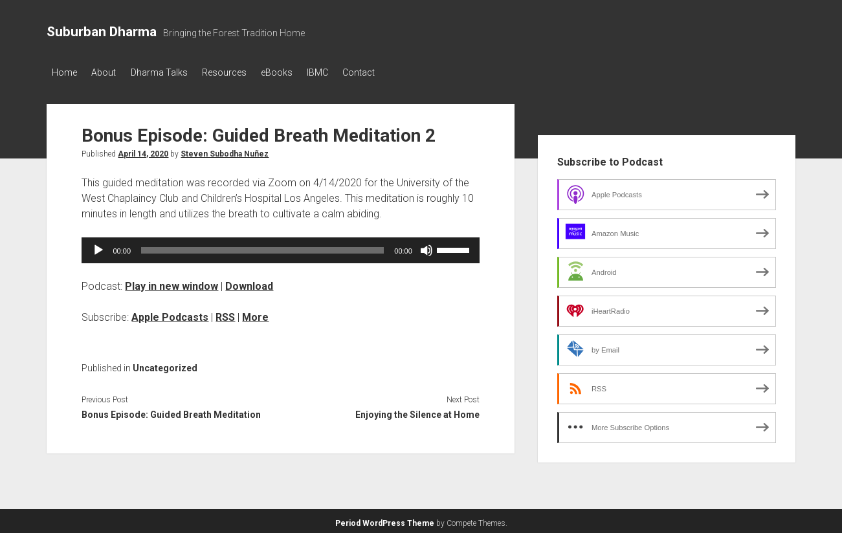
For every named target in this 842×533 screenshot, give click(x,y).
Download (249, 283)
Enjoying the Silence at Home (417, 411)
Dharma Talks (168, 72)
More (255, 314)
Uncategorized (165, 365)
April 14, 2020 (143, 150)
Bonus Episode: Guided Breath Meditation (171, 411)
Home (64, 72)
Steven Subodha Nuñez (225, 150)
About (108, 72)
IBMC (342, 72)
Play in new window (171, 283)
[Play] (98, 247)
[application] (280, 247)
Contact (389, 72)
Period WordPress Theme (384, 520)
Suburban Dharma (102, 31)
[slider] (262, 247)
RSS (225, 314)
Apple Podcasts (169, 314)
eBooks (297, 72)
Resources (239, 72)
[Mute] (426, 247)
